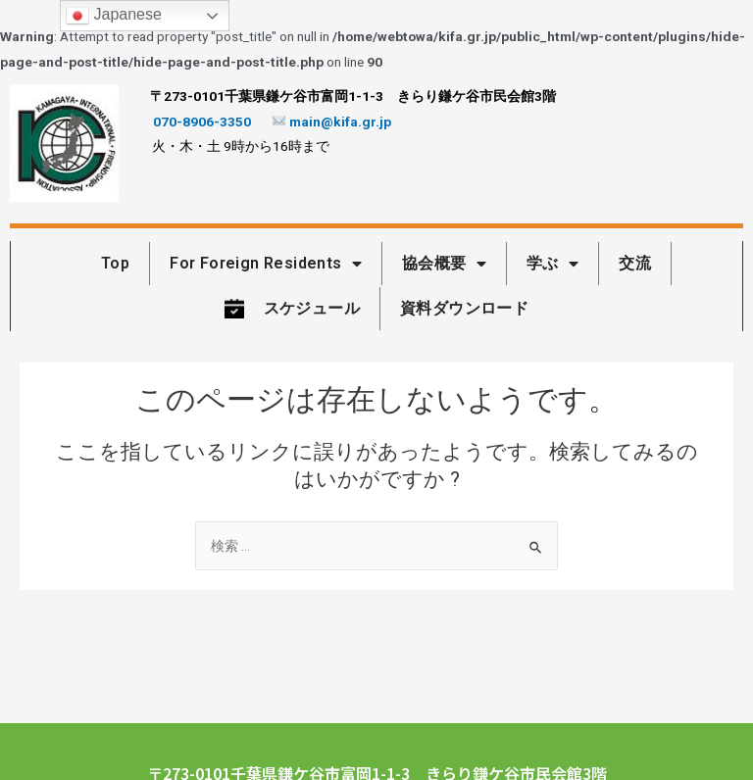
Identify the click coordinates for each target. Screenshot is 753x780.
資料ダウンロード (464, 308)
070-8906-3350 (202, 121)
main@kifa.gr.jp (332, 121)
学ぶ (552, 263)
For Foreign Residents (266, 263)
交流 (635, 263)
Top (115, 263)
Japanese (114, 15)
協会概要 (444, 263)
